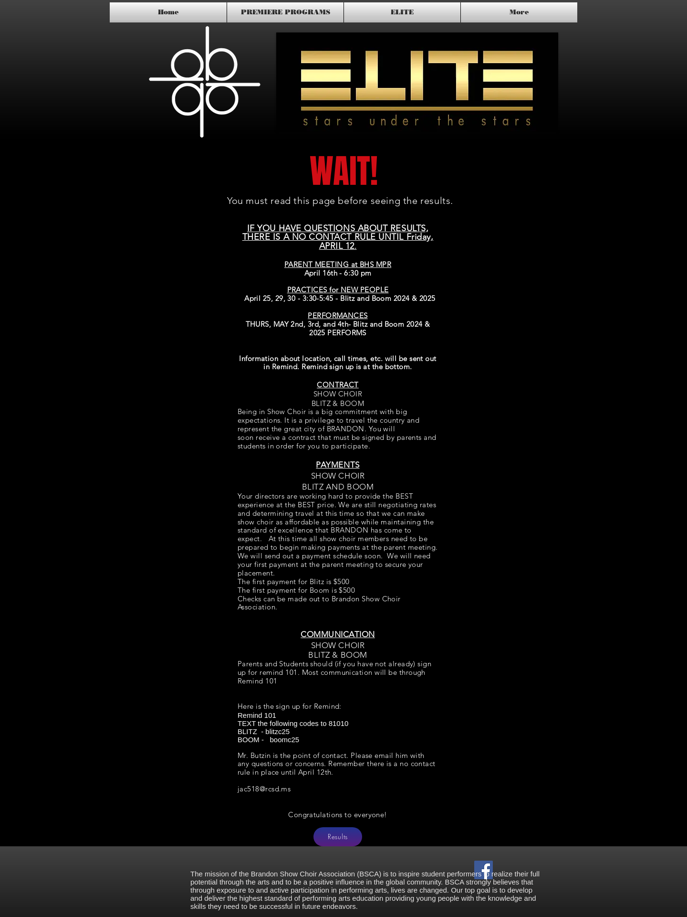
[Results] (337, 836)
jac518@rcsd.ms (264, 788)
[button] (417, 81)
